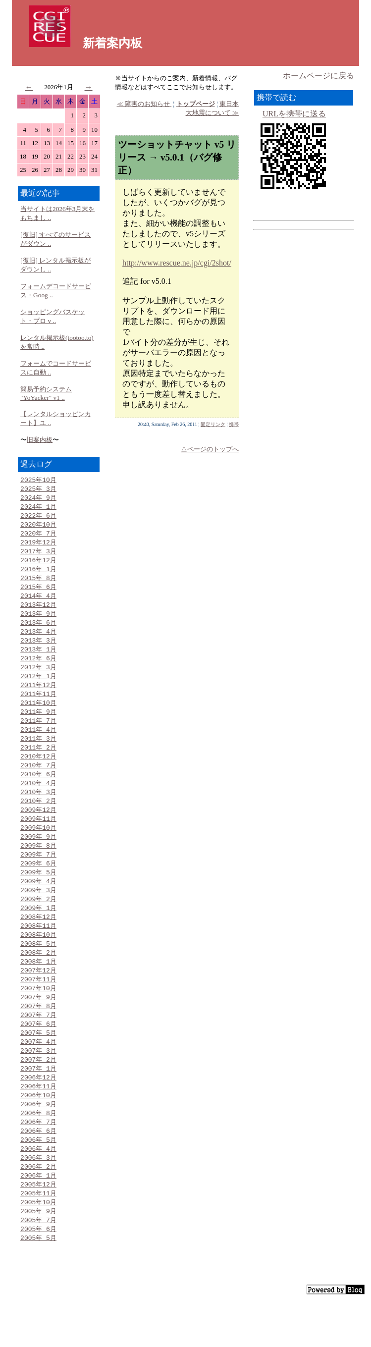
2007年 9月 (38, 1026)
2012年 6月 (38, 668)
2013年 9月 (38, 621)
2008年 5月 (38, 969)
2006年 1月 (38, 1214)
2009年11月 (38, 837)
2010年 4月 (38, 800)
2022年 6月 (38, 517)
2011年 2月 (38, 762)
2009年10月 (38, 847)
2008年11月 (38, 950)
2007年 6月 (38, 1054)
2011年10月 (38, 715)
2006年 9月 (38, 1138)
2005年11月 (38, 1233)
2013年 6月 (38, 630)
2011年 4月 (38, 743)
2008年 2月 (38, 978)
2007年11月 (38, 1007)
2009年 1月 (38, 931)
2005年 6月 (38, 1270)
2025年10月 (38, 480)
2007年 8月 (38, 1035)
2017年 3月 (38, 555)
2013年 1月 (38, 658)
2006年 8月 (38, 1148)
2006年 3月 (38, 1195)
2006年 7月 (38, 1157)
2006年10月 (38, 1129)
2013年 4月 (38, 640)
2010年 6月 (38, 790)
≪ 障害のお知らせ (144, 104)
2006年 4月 (38, 1186)
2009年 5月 (38, 894)
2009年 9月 (38, 856)
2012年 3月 (38, 677)
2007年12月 (38, 997)
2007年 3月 (38, 1082)
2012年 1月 (38, 687)
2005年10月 (38, 1242)
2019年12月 (38, 545)
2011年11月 (38, 705)
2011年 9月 (38, 724)
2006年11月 (38, 1120)
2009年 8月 (38, 866)
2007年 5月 (38, 1063)
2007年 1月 (38, 1101)
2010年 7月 (38, 781)
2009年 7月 (38, 875)
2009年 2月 (38, 922)
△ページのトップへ (210, 449)
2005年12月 (38, 1223)
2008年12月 (38, 941)
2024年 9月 (38, 498)
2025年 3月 (38, 489)
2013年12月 (38, 611)
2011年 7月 (38, 734)
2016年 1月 (38, 574)
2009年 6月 (38, 884)
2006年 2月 (38, 1204)
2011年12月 (38, 696)
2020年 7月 (38, 536)
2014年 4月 (38, 602)
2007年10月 (38, 1016)
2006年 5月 (38, 1176)
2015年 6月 (38, 593)
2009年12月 (38, 828)
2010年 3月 (38, 809)
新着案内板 (112, 43)
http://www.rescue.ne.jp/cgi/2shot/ (176, 263)
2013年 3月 (38, 649)
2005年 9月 (38, 1251)
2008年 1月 (38, 988)
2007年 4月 (38, 1073)
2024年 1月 (38, 508)
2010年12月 (38, 771)
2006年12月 (38, 1110)
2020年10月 (38, 527)
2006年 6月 (38, 1167)
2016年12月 (38, 564)
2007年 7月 (38, 1044)
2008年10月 (38, 960)
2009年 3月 (38, 913)
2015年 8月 (38, 583)
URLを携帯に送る (294, 113)
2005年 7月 (38, 1261)
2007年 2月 (38, 1091)
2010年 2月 (38, 818)
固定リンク (213, 424)
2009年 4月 (38, 903)
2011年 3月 (38, 753)
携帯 (234, 424)
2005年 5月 (38, 1280)
